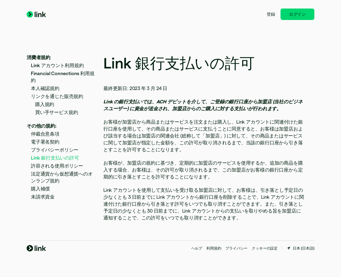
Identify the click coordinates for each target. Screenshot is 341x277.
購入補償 (40, 188)
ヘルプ (196, 248)
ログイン (297, 14)
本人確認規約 (45, 88)
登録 (271, 14)
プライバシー (236, 248)
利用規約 (213, 248)
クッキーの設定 (265, 248)
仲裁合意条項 (45, 133)
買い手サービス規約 (56, 112)
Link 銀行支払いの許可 (55, 157)
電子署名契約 (45, 141)
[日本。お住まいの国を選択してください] (300, 248)
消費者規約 (38, 57)
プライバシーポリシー (54, 149)
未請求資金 (43, 196)
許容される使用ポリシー (57, 165)
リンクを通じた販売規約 (57, 96)
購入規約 (44, 104)
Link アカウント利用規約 (57, 65)
